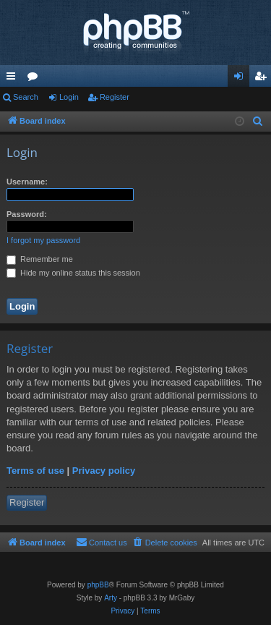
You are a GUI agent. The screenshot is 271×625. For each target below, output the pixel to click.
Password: (27, 214)
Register (114, 97)
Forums (35, 79)
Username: (27, 181)
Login (69, 97)
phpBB (98, 585)
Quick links (14, 79)
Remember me (40, 259)
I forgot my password (43, 240)
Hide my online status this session (73, 272)
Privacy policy (103, 470)
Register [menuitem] (263, 79)
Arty (110, 598)
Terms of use (35, 470)
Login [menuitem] (241, 79)
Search (25, 97)
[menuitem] (257, 121)
